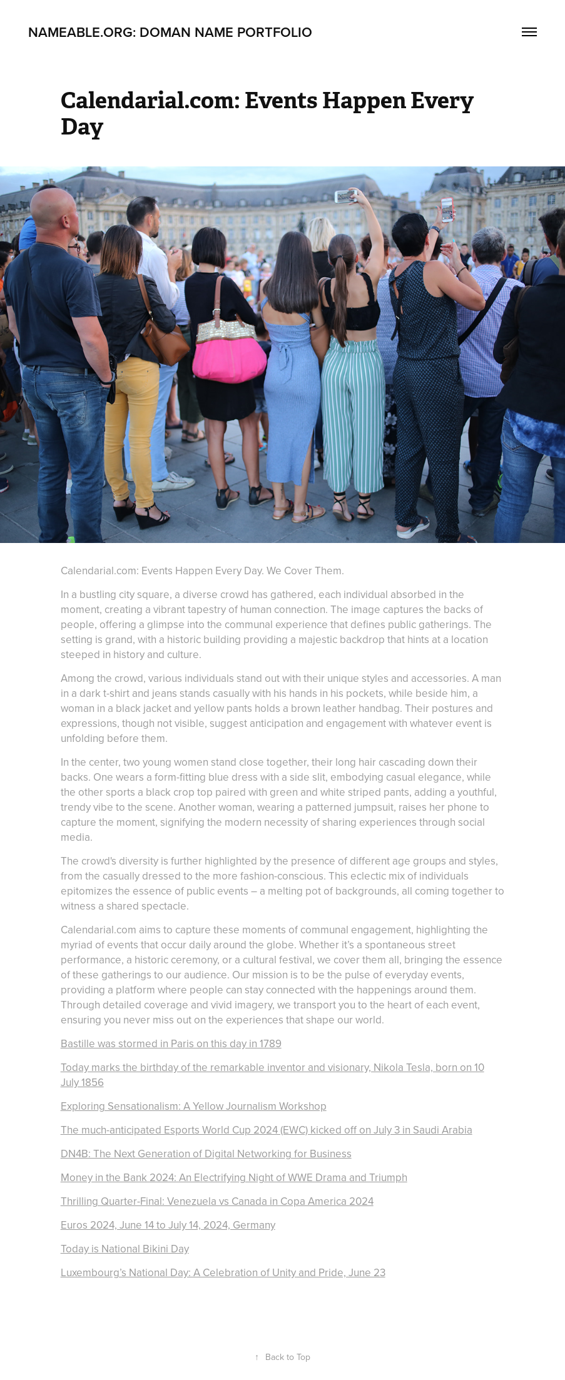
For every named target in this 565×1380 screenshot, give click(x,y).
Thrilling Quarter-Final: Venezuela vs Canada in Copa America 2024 (217, 1201)
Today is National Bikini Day (125, 1248)
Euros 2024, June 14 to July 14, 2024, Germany (168, 1224)
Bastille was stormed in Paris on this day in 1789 (171, 1043)
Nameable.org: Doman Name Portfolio (170, 32)
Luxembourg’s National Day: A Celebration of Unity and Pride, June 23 (223, 1272)
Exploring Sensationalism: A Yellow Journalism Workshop (194, 1106)
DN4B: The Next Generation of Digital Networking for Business (206, 1153)
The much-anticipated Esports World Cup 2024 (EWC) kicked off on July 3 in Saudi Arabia (266, 1129)
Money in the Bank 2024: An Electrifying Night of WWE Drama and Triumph (234, 1177)
